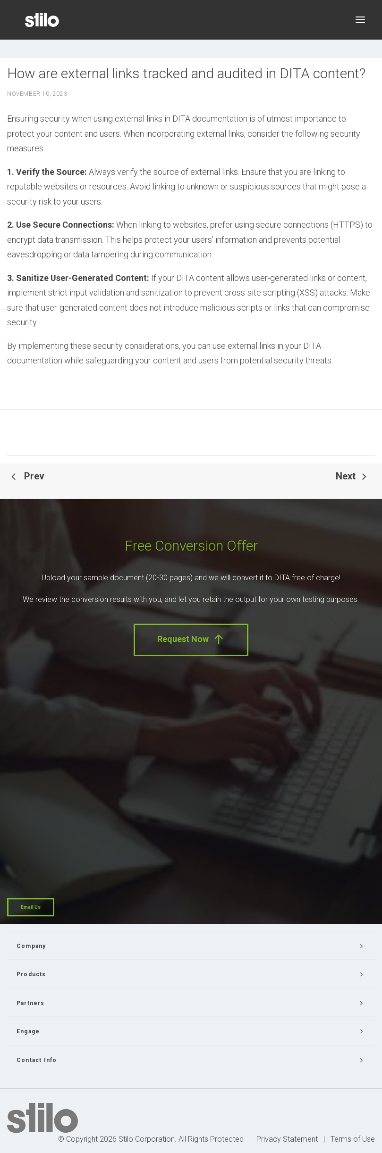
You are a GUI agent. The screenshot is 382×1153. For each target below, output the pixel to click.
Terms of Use (353, 1139)
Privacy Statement (287, 1139)
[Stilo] (42, 20)
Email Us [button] (31, 907)
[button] (360, 20)
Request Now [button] (191, 639)
